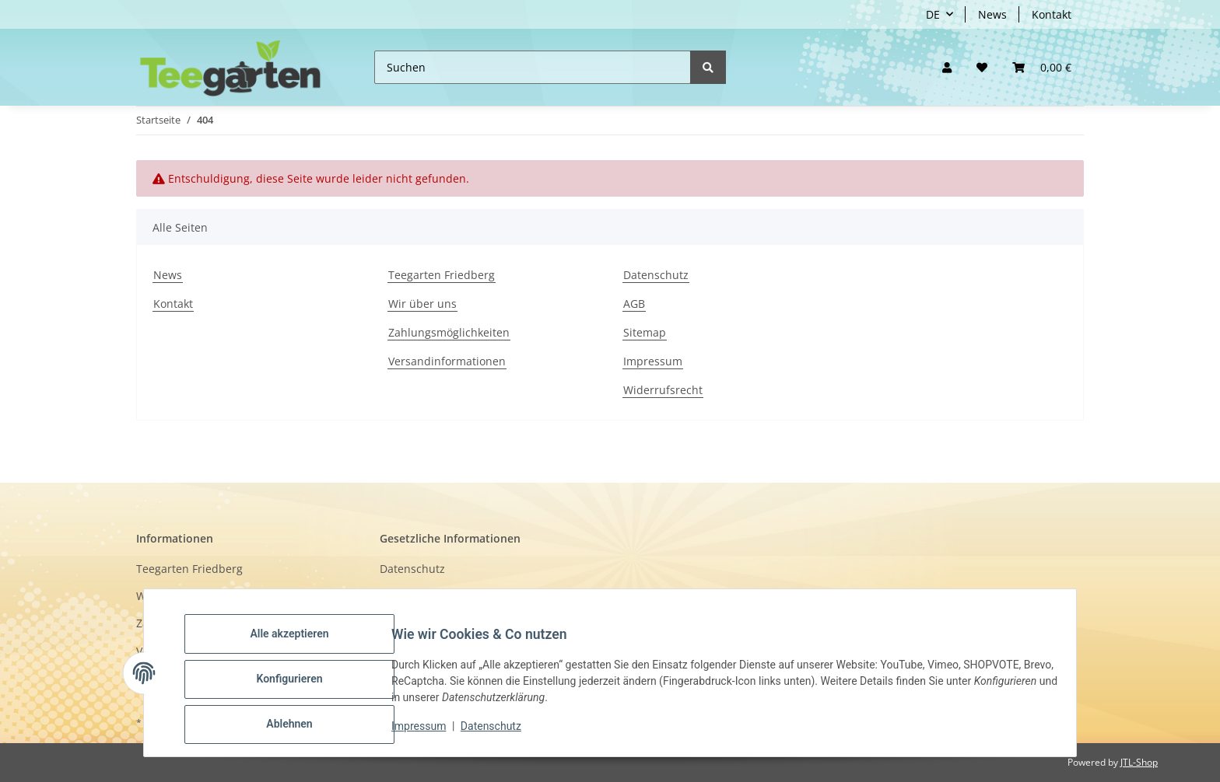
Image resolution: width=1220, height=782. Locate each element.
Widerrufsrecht (663, 389)
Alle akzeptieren (301, 646)
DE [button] (933, 14)
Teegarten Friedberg (441, 274)
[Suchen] (532, 67)
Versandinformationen (447, 361)
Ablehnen (301, 727)
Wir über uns (422, 303)
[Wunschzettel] (982, 67)
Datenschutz (656, 274)
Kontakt (1051, 14)
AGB (634, 303)
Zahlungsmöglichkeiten (449, 332)
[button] (947, 67)
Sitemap (644, 332)
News (992, 14)
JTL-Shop (1139, 762)
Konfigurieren (301, 686)
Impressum (652, 361)
